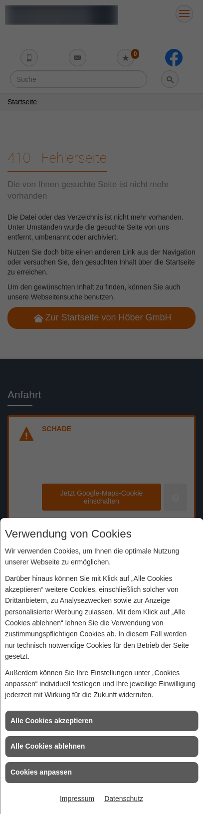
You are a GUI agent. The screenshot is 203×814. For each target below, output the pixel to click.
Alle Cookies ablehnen (47, 746)
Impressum (77, 799)
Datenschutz (123, 799)
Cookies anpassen (41, 772)
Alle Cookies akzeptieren (51, 721)
